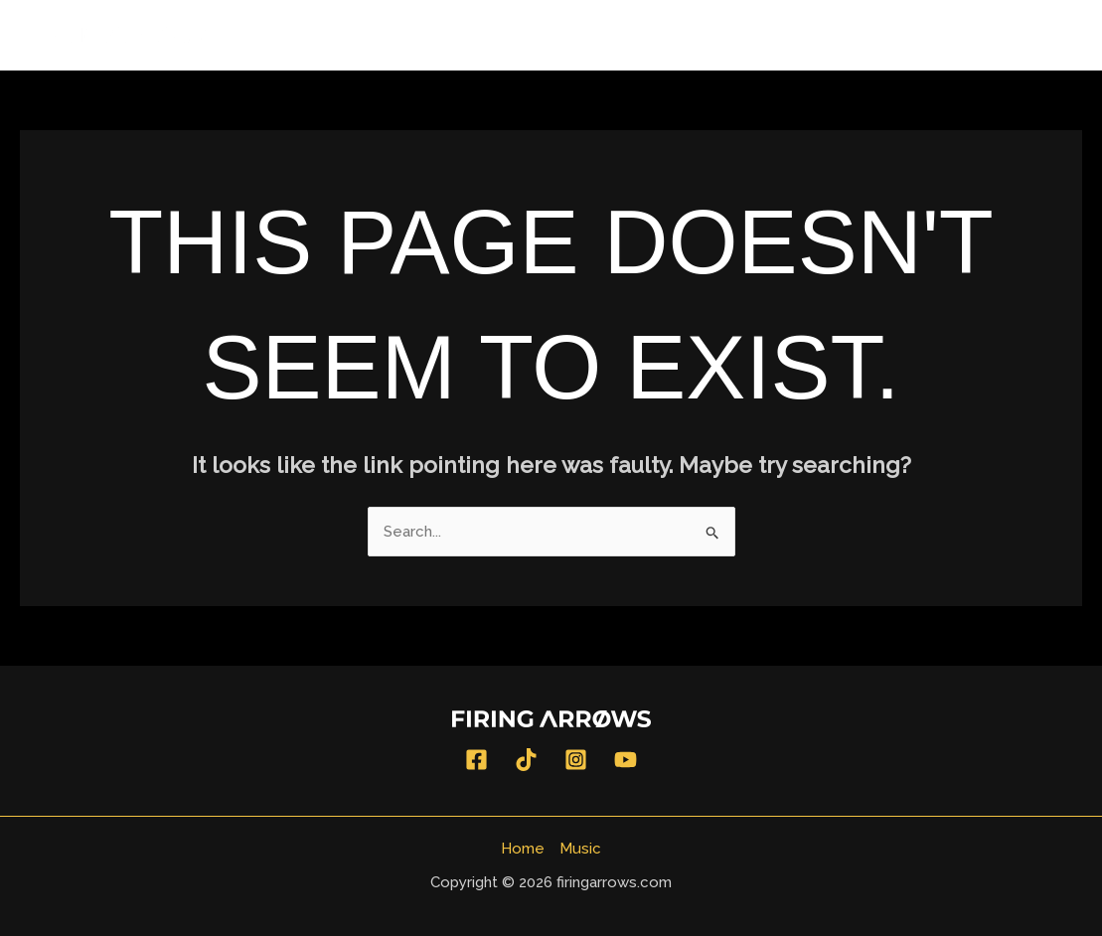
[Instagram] (575, 759)
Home (961, 35)
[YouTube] (625, 759)
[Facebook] (476, 759)
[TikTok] (526, 759)
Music (1042, 35)
